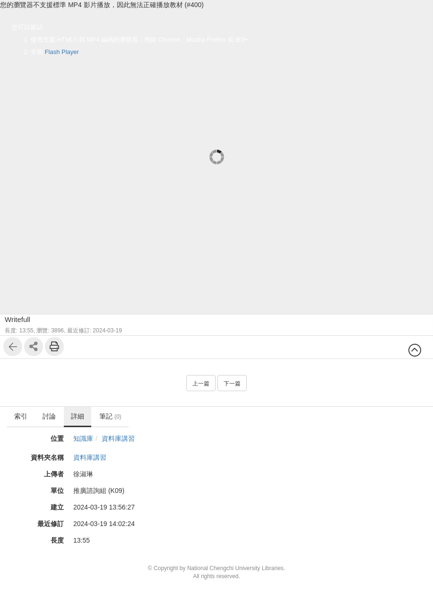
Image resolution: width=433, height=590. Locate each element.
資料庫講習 (118, 438)
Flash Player (62, 51)
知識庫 (83, 438)
